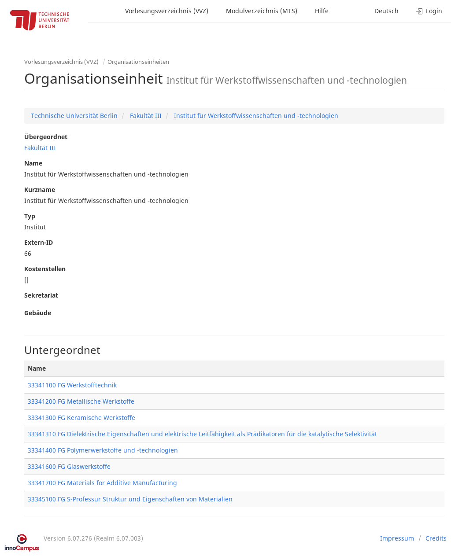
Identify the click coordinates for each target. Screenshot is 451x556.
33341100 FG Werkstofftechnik (72, 385)
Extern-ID (38, 242)
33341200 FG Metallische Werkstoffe (81, 401)
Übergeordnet (45, 137)
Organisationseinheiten (138, 62)
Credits (436, 538)
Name (33, 163)
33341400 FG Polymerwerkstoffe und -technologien (103, 450)
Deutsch (386, 11)
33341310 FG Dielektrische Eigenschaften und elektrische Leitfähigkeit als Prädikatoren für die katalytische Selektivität (202, 434)
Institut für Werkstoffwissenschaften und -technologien (255, 115)
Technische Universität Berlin (74, 115)
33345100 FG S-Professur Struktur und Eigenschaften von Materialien (130, 499)
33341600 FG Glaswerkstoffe (69, 466)
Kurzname (39, 189)
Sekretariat (41, 295)
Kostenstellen (45, 269)
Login (429, 11)
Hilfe (322, 11)
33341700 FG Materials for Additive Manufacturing (102, 483)
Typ (29, 216)
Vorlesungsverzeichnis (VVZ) (166, 11)
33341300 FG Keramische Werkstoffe (81, 417)
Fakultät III (145, 115)
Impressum (397, 538)
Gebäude (37, 313)
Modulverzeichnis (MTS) (261, 11)
